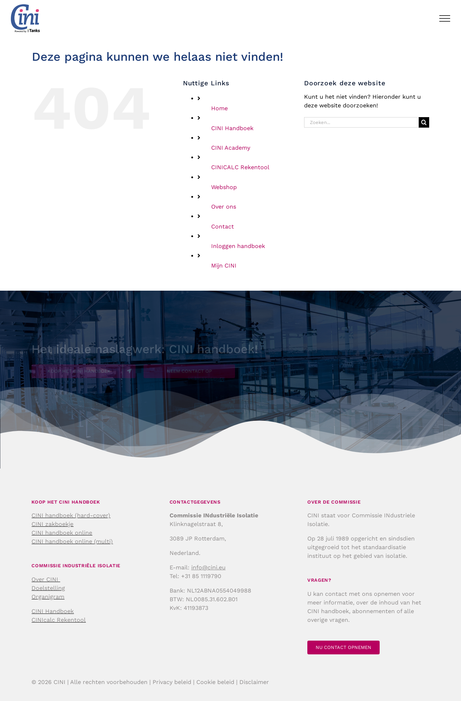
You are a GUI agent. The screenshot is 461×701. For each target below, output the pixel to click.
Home (219, 108)
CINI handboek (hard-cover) (70, 515)
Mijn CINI (223, 265)
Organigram (47, 596)
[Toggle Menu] (444, 18)
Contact (222, 226)
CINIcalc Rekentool (58, 619)
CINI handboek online (61, 532)
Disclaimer (254, 682)
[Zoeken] (424, 122)
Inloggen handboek (238, 246)
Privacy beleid (172, 682)
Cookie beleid (215, 682)
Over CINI (45, 579)
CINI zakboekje (52, 524)
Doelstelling (48, 588)
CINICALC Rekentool (240, 167)
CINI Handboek (232, 128)
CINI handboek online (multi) (72, 541)
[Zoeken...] (361, 122)
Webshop (224, 187)
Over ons (223, 206)
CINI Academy (230, 147)
